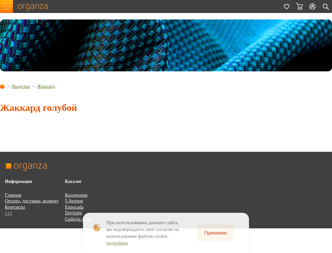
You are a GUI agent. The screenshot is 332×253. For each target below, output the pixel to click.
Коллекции (76, 195)
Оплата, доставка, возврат (31, 200)
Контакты (15, 207)
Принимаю (215, 232)
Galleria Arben (79, 219)
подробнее (117, 243)
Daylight (73, 212)
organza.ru (35, 6)
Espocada (74, 207)
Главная (13, 195)
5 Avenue (74, 200)
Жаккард (46, 86)
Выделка (21, 86)
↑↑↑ (8, 212)
